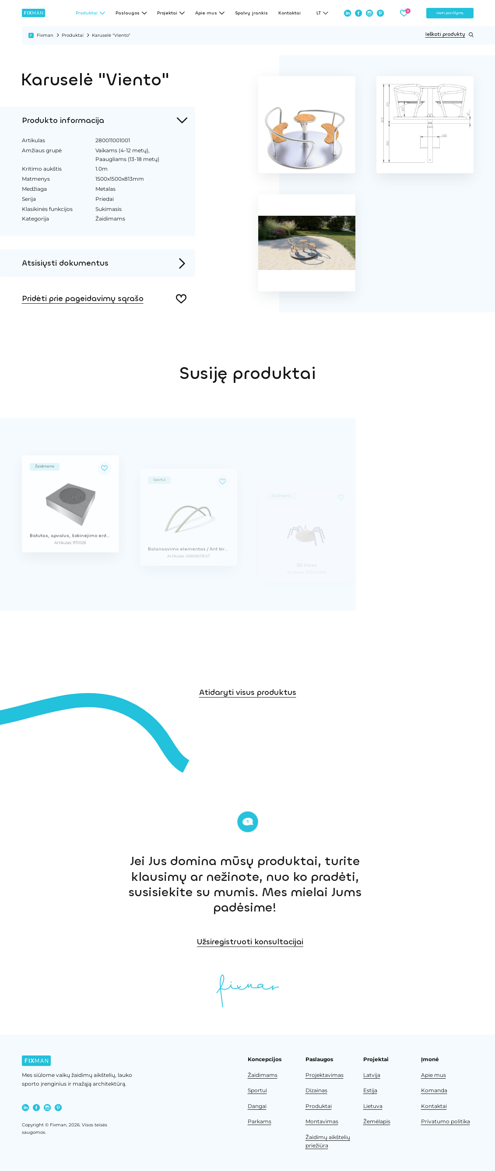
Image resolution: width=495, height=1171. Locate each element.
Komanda (434, 1090)
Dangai (257, 1106)
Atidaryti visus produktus (247, 724)
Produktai (73, 35)
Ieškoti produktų (449, 34)
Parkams (259, 1121)
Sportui (257, 1090)
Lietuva (373, 1106)
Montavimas (321, 1121)
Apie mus (433, 1075)
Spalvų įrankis (251, 13)
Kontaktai (289, 13)
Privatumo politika (445, 1121)
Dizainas (316, 1090)
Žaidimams (262, 1075)
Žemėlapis (376, 1121)
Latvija (371, 1075)
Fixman (45, 35)
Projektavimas (324, 1075)
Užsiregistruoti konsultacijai (344, 941)
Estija (370, 1090)
